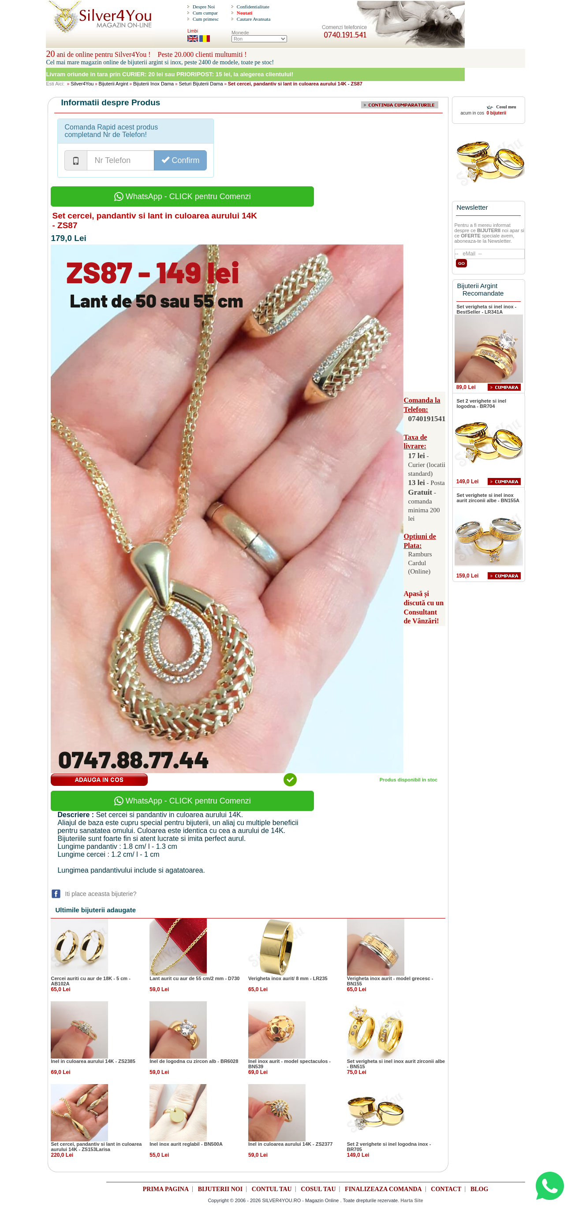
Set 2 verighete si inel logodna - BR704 (482, 403)
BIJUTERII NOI (220, 1189)
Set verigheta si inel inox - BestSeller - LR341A (487, 309)
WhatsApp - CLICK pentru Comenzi (182, 196)
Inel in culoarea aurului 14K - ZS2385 (93, 1061)
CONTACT (446, 1189)
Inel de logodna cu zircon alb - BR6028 (193, 1061)
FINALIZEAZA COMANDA (383, 1189)
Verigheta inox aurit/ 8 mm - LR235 (288, 978)
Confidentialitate (253, 6)
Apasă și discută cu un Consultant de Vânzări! (423, 607)
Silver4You (82, 83)
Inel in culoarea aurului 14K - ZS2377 (290, 1144)
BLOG (479, 1189)
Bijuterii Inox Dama (153, 83)
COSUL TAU (318, 1189)
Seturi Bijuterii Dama (201, 83)
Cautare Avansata (253, 19)
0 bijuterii (495, 113)
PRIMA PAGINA (166, 1189)
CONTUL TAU (272, 1189)
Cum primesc (206, 19)
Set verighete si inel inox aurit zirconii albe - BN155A (488, 497)
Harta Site (411, 1200)
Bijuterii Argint (113, 83)
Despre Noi (204, 6)
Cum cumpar (205, 12)
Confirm (180, 160)
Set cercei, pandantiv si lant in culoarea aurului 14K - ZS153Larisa (96, 1146)
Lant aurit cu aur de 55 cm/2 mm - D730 (194, 978)
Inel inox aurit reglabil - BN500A (186, 1144)
